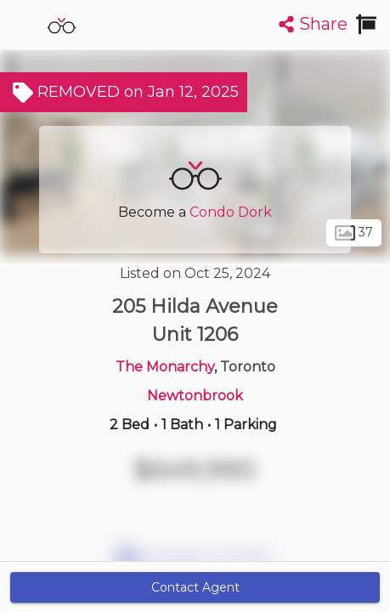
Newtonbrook (195, 396)
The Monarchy (165, 367)
